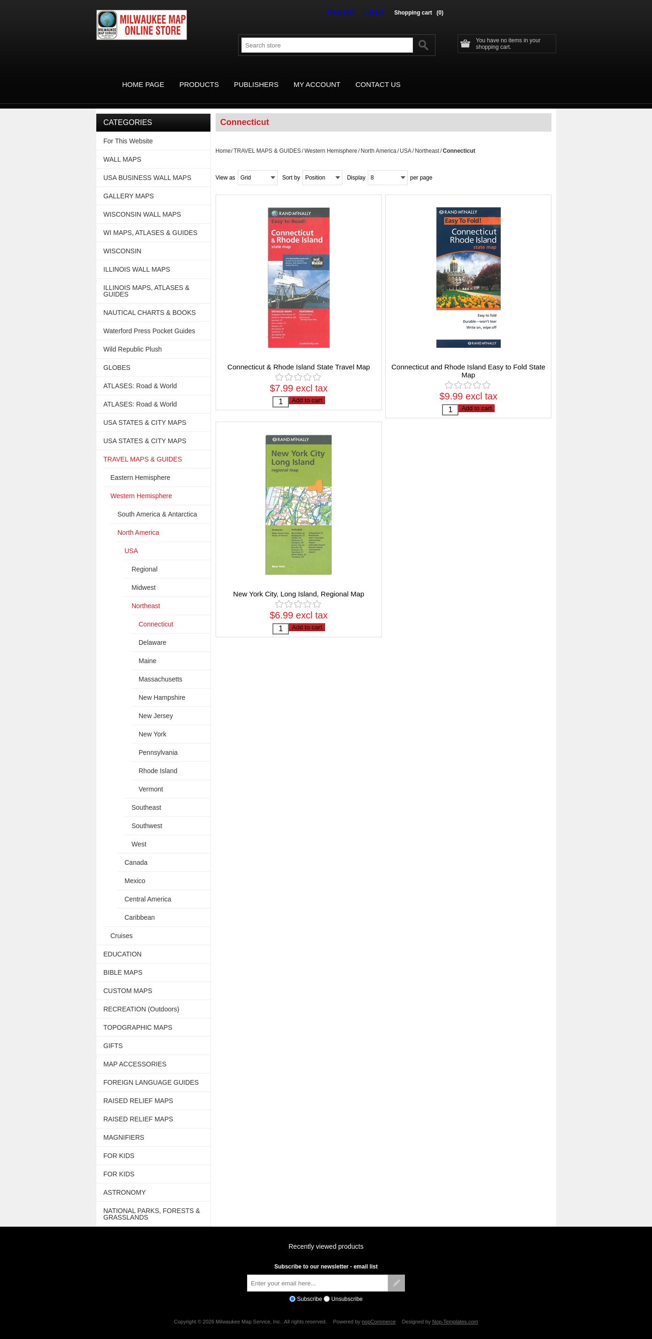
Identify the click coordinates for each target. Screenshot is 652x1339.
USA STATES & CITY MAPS (144, 411)
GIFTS (113, 1035)
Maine (147, 650)
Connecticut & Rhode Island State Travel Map (298, 356)
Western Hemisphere (330, 140)
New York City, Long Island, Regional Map (298, 588)
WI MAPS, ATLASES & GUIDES (150, 222)
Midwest (143, 576)
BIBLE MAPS (122, 961)
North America (378, 140)
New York (152, 723)
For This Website (128, 130)
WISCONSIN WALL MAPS (142, 203)
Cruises (121, 925)
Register (347, 12)
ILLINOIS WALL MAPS (136, 258)
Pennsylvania (158, 741)
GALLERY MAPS (128, 185)
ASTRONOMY (124, 1181)
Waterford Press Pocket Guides (149, 320)
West (139, 833)
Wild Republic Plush (132, 338)
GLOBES (117, 356)
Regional (144, 558)
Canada (135, 851)
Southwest (147, 815)
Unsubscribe (347, 1288)
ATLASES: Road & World (140, 375)
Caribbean (139, 906)
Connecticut (156, 613)
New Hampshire (162, 686)
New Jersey (156, 705)
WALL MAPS (122, 148)
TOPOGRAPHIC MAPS (137, 1016)
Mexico (134, 870)
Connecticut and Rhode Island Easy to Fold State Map (468, 360)
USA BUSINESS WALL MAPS (147, 167)
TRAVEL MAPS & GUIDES (267, 140)
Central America (147, 888)
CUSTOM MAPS (127, 980)
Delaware (152, 631)
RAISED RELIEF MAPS (138, 1090)
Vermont (151, 778)
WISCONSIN (122, 240)
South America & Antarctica (157, 503)
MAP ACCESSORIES (134, 1053)
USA (405, 140)
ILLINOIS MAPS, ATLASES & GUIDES (146, 280)
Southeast (146, 796)
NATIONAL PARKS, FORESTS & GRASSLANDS (151, 1203)
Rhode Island (158, 760)
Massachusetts (160, 668)
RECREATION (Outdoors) (141, 998)
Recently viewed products (326, 1235)
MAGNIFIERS (123, 1126)
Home (223, 140)
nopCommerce (379, 1311)
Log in (376, 12)
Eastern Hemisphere (140, 466)
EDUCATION (122, 943)
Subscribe (309, 1288)
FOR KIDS (118, 1145)
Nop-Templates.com (455, 1311)
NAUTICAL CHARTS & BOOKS (149, 301)
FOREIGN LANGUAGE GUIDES (151, 1071)
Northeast (427, 140)
